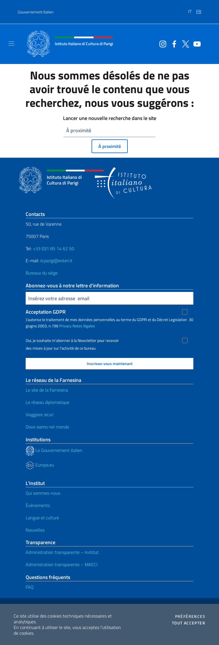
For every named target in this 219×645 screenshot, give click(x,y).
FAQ (30, 587)
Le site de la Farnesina (47, 389)
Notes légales (83, 326)
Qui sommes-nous (43, 493)
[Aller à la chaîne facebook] (173, 43)
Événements (38, 505)
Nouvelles (35, 529)
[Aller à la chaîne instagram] (161, 43)
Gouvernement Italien (35, 12)
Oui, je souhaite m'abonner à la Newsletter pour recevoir (72, 340)
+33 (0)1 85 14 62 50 (53, 248)
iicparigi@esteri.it (56, 260)
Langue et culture (42, 517)
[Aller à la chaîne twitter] (184, 43)
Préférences (190, 616)
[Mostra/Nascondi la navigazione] (11, 43)
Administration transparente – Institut (62, 552)
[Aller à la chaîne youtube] (195, 43)
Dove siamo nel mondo (47, 426)
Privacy (65, 326)
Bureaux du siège (42, 272)
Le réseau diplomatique (47, 402)
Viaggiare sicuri (39, 414)
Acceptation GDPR (46, 312)
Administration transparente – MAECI (62, 564)
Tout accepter (188, 623)
